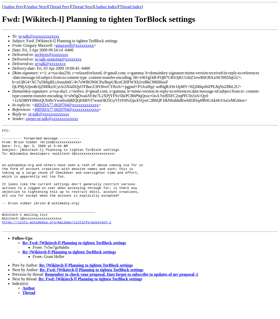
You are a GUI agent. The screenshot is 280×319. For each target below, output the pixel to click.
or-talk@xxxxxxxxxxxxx (38, 36)
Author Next (36, 7)
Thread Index (131, 7)
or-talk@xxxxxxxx (50, 64)
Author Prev (13, 7)
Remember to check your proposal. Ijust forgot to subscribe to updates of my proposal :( (121, 294)
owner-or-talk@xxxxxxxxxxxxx (52, 119)
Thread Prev (59, 7)
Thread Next (82, 7)
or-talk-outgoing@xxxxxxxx (58, 59)
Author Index (106, 7)
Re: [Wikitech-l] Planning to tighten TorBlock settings (69, 272)
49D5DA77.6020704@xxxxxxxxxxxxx (66, 105)
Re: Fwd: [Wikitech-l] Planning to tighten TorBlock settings (74, 262)
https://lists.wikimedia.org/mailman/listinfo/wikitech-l (56, 241)
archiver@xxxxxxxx (51, 54)
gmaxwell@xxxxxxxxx (75, 45)
